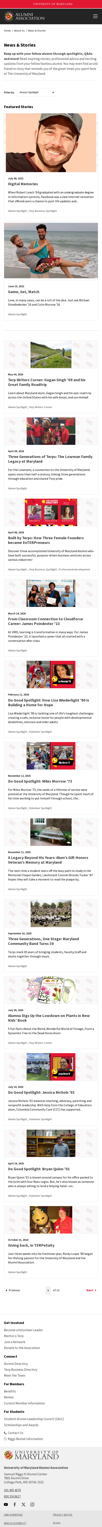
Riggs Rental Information (23, 1439)
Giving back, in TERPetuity (31, 1245)
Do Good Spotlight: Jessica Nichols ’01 (41, 1092)
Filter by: (9, 92)
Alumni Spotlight (18, 211)
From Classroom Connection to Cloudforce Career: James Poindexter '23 (45, 621)
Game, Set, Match (23, 291)
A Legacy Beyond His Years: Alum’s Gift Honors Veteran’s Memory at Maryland (48, 860)
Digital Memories (23, 183)
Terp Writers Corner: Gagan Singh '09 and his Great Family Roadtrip (47, 382)
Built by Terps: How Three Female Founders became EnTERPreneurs (46, 540)
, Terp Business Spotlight (42, 211)
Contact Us (13, 1433)
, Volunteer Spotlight (40, 731)
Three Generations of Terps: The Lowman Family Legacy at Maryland (50, 459)
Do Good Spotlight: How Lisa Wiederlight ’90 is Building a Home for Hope (48, 702)
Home (7, 30)
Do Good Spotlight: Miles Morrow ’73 (40, 781)
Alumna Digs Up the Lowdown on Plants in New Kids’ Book (49, 1018)
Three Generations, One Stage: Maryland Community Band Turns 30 (43, 941)
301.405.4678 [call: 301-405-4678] (12, 1490)
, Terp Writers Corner (40, 407)
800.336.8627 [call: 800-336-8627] (12, 1496)
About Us (19, 30)
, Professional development (73, 569)
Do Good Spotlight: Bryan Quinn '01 (39, 1168)
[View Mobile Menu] (95, 16)
